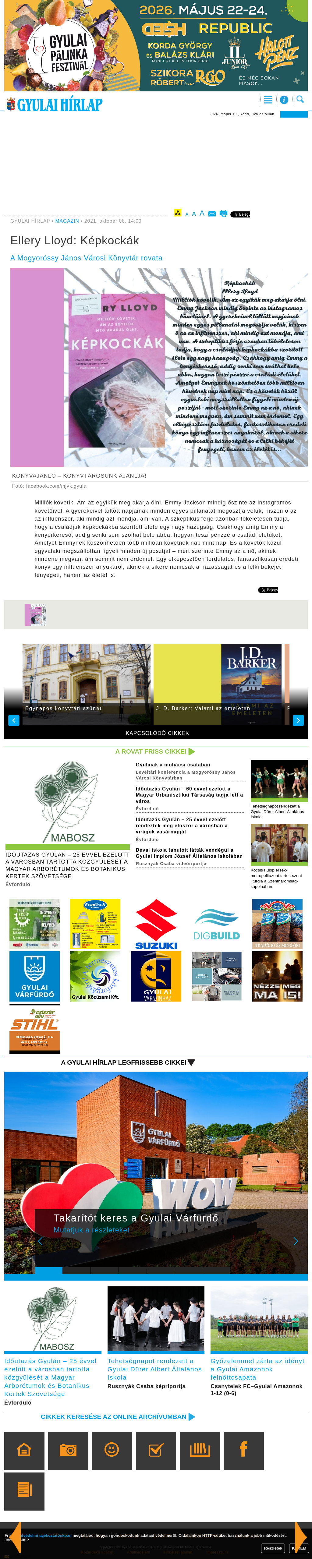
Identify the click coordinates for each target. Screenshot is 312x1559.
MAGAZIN (67, 221)
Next (299, 1245)
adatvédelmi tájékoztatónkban (43, 1535)
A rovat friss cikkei (150, 751)
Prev (44, 1245)
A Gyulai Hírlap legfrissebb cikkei (123, 1062)
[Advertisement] (156, 163)
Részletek (273, 1548)
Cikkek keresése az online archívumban (113, 1416)
